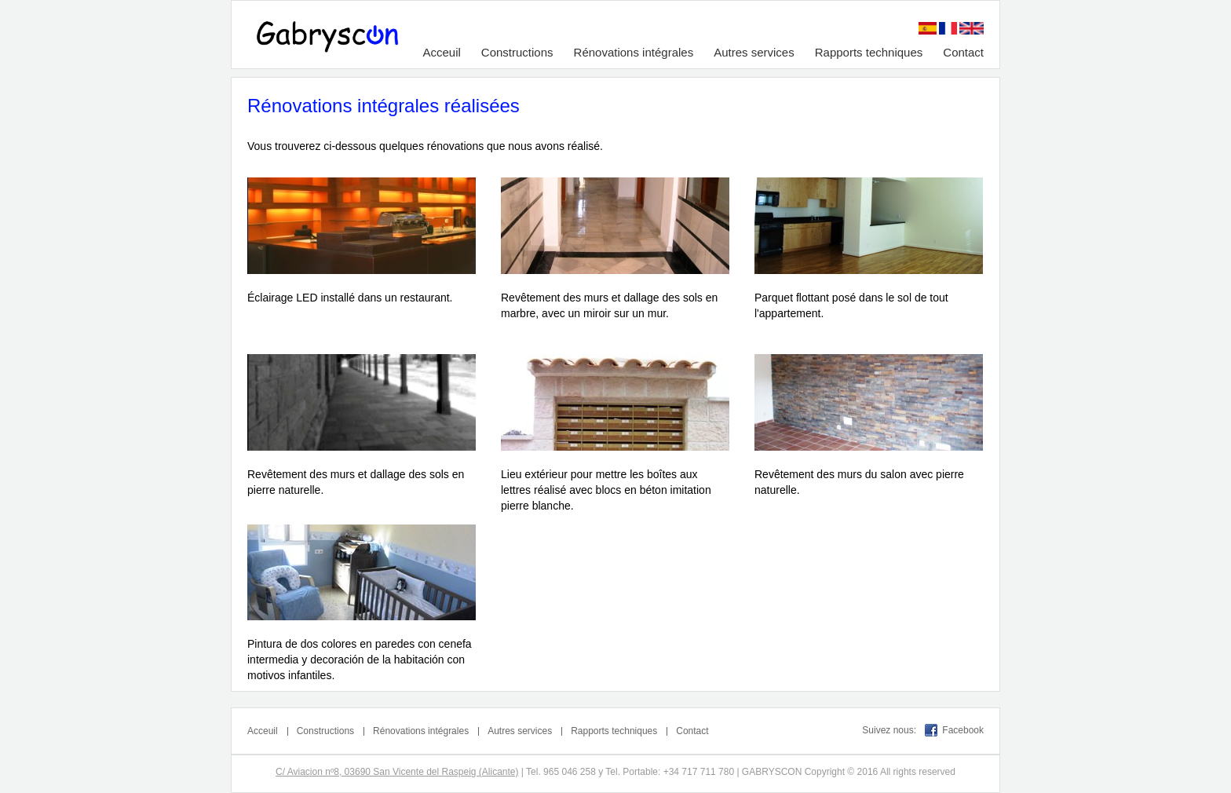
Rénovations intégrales (634, 52)
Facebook (963, 730)
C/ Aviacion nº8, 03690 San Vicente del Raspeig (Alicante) (397, 771)
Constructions (517, 52)
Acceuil (441, 52)
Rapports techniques (869, 52)
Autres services (754, 52)
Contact (963, 52)
